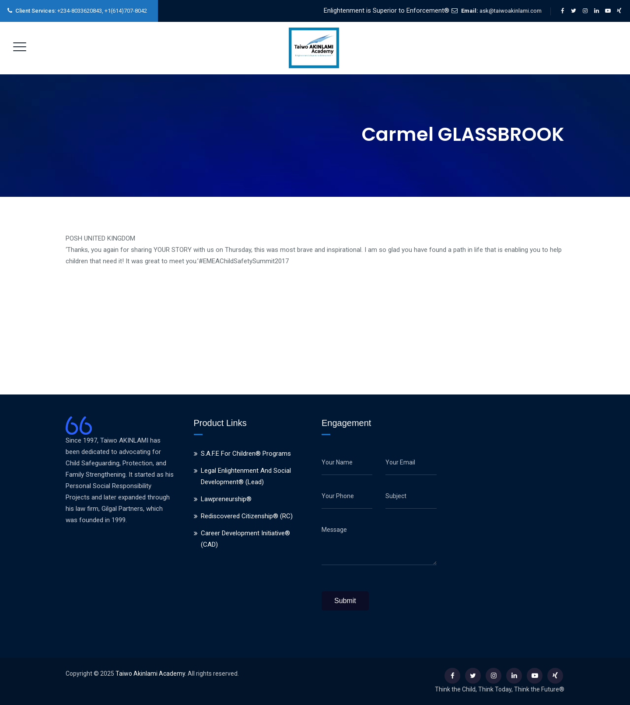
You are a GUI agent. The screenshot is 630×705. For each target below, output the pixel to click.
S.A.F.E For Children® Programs (246, 453)
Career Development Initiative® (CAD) (245, 538)
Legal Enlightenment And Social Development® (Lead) (246, 476)
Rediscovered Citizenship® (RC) (247, 516)
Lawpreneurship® (226, 499)
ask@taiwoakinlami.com (511, 10)
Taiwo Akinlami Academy (150, 673)
